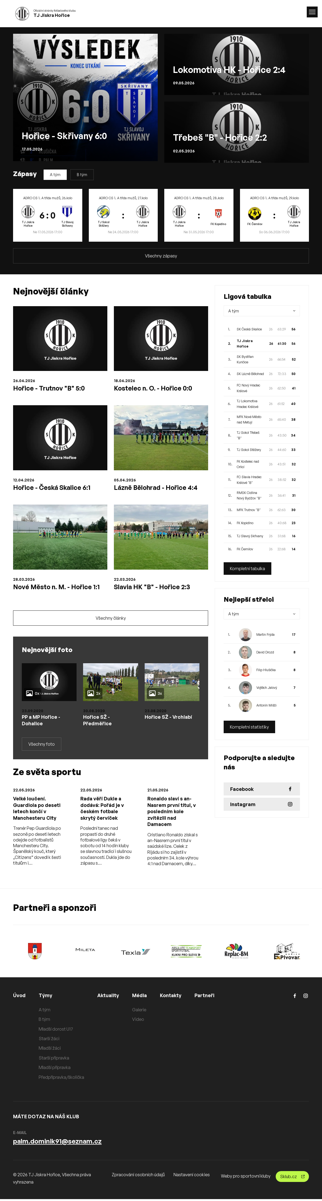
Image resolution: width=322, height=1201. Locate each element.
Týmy (45, 997)
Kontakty (171, 997)
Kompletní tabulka (247, 568)
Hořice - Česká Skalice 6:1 (52, 488)
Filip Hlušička (266, 670)
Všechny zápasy (161, 256)
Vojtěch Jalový (266, 688)
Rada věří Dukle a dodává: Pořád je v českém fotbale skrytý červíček (102, 809)
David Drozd (265, 652)
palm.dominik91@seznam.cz (57, 1143)
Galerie (139, 1011)
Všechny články (111, 619)
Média (139, 997)
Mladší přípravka (55, 1069)
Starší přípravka (54, 1059)
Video (138, 1021)
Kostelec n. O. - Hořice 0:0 (154, 388)
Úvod (19, 997)
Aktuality (108, 997)
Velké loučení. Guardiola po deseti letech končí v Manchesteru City (37, 809)
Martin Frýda (265, 634)
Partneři (205, 997)
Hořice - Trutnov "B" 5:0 (50, 388)
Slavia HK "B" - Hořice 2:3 (152, 587)
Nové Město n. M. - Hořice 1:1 (57, 587)
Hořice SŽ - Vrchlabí (169, 718)
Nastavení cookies (192, 1176)
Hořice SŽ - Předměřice (97, 721)
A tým (55, 174)
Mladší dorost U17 (56, 1030)
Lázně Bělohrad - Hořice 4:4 (156, 488)
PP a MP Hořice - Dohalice (42, 721)
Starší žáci (49, 1040)
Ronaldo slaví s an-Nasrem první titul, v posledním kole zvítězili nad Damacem (171, 813)
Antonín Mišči (266, 705)
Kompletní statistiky (249, 727)
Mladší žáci (50, 1050)
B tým (82, 174)
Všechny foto (41, 745)
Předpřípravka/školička (61, 1079)
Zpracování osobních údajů (138, 1176)
